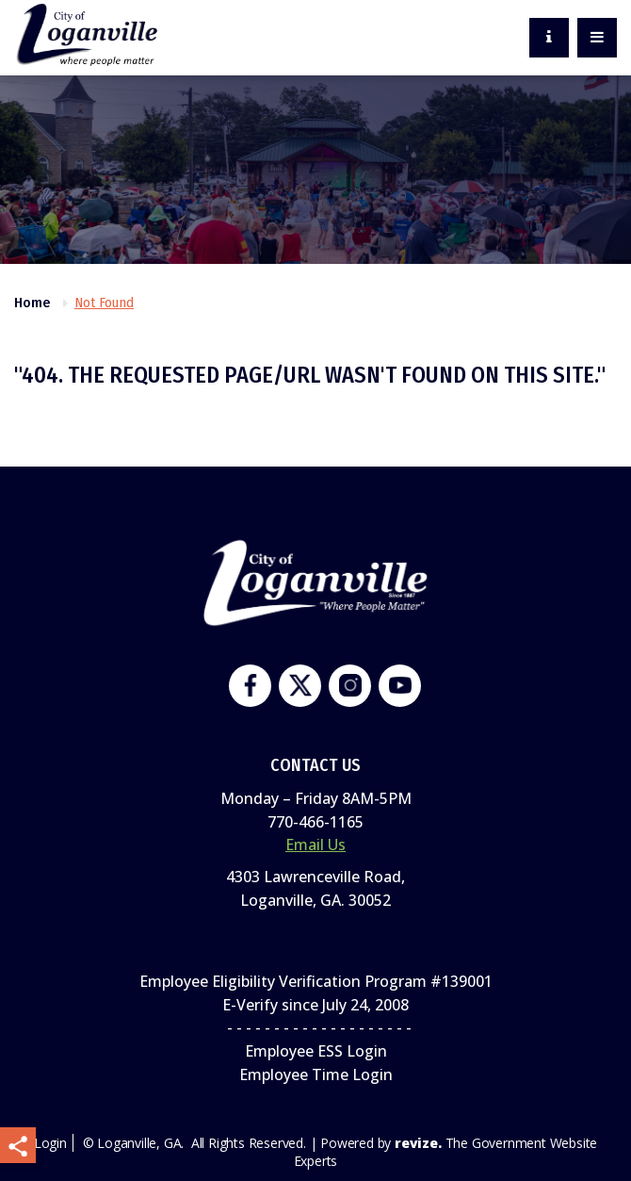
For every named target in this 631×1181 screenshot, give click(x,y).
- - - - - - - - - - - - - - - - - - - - (315, 1027)
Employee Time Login (316, 1074)
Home (32, 302)
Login (50, 1143)
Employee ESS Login (316, 1051)
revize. (418, 1143)
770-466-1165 (315, 822)
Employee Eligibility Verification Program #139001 (316, 981)
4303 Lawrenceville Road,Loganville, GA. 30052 (315, 888)
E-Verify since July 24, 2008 (315, 1004)
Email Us (315, 844)
